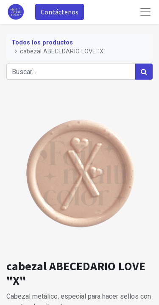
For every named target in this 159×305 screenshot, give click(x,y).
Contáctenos (59, 12)
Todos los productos (42, 42)
